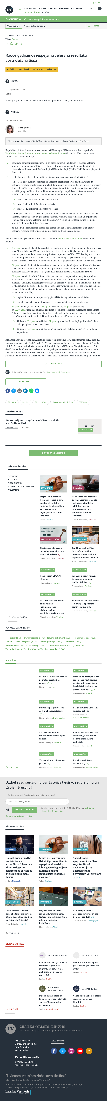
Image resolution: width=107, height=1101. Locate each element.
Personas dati (55, 649)
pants (19, 248)
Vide (80, 878)
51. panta (68, 306)
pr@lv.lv (34, 1065)
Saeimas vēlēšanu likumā (69, 238)
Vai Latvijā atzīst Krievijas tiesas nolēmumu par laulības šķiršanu (85, 579)
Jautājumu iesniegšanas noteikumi (60, 372)
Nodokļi (12, 642)
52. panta (20, 310)
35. (13, 248)
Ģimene (80, 645)
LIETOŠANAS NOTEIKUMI (26, 1044)
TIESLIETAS (13, 476)
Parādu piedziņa (51, 642)
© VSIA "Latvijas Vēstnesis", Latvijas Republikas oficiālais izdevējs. (37, 1088)
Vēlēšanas (83, 402)
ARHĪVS (45, 12)
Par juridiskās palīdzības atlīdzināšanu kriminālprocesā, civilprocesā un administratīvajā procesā (52, 607)
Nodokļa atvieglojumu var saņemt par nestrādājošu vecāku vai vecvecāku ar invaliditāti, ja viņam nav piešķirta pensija (86, 683)
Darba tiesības (34, 638)
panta (34, 321)
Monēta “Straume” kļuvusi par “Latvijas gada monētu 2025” (86, 966)
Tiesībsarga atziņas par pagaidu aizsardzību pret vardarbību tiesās (52, 551)
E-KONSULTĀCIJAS (32, 12)
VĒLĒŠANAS (13, 490)
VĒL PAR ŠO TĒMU (18, 467)
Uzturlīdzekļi (35, 645)
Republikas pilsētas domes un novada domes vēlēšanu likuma (35, 153)
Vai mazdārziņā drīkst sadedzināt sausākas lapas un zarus (52, 736)
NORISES (42, 9)
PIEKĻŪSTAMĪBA (22, 1047)
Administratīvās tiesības (63, 402)
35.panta (47, 306)
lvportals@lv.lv (29, 1062)
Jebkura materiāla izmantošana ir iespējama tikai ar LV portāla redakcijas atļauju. (44, 1085)
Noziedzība (16, 881)
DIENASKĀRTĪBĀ (66, 9)
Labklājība (72, 642)
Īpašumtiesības (85, 638)
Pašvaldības (14, 645)
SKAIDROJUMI (30, 9)
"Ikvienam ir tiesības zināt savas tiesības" (35, 1076)
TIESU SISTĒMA (15, 483)
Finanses (83, 973)
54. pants (16, 306)
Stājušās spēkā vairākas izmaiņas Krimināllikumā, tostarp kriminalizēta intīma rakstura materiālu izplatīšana (53, 917)
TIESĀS (79, 9)
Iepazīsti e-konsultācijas (20, 816)
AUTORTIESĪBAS (22, 1050)
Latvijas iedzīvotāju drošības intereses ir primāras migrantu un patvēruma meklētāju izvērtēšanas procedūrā (53, 969)
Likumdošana (25, 924)
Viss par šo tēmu (20, 617)
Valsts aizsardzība (53, 1009)
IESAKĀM (10, 660)
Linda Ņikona (24, 128)
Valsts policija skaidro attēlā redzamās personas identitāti (87, 999)
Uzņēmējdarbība (59, 645)
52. (13, 276)
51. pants (16, 265)
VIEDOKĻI (52, 9)
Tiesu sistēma (40, 402)
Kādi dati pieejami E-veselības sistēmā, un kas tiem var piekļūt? (85, 914)
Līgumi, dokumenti (59, 638)
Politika (25, 402)
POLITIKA (12, 480)
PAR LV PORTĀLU (22, 1041)
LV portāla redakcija (27, 1057)
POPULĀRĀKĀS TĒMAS (18, 628)
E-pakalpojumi (93, 921)
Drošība (49, 979)
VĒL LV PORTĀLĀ (14, 827)
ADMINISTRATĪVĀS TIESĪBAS (21, 487)
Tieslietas (15, 39)
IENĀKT (98, 3)
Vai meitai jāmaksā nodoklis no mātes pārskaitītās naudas (53, 680)
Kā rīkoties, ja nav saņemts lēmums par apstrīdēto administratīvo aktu (85, 604)
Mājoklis (29, 642)
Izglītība (35, 649)
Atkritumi (58, 743)
